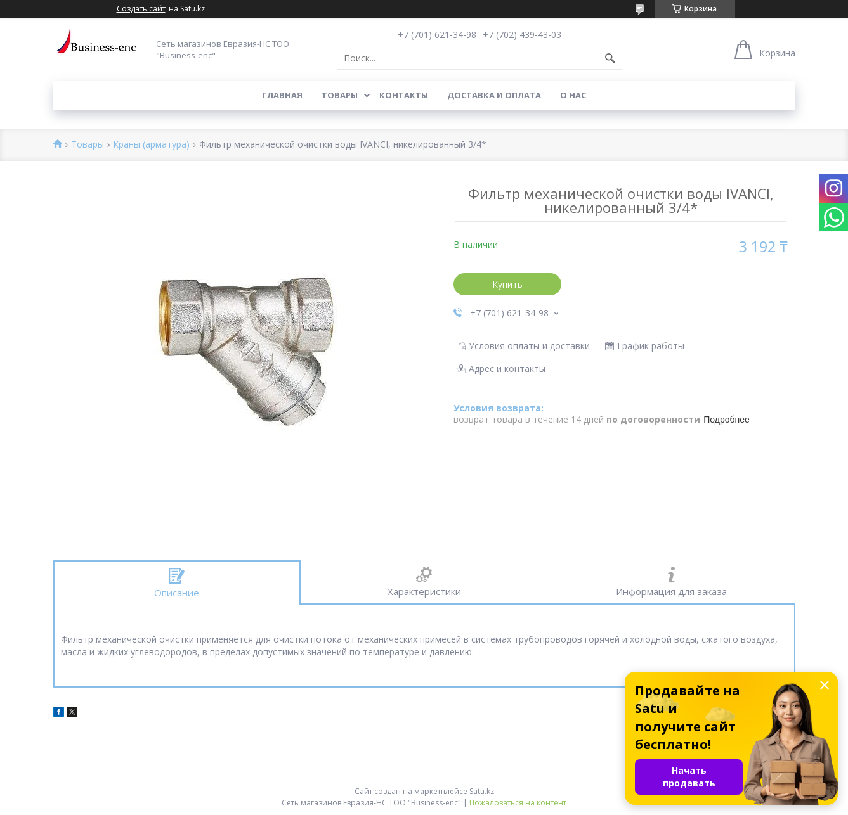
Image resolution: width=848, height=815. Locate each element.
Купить (507, 284)
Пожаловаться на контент (517, 802)
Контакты (403, 95)
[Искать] (610, 58)
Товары (340, 95)
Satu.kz (481, 791)
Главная (282, 95)
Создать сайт (141, 8)
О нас (573, 95)
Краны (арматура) (151, 144)
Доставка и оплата (494, 95)
